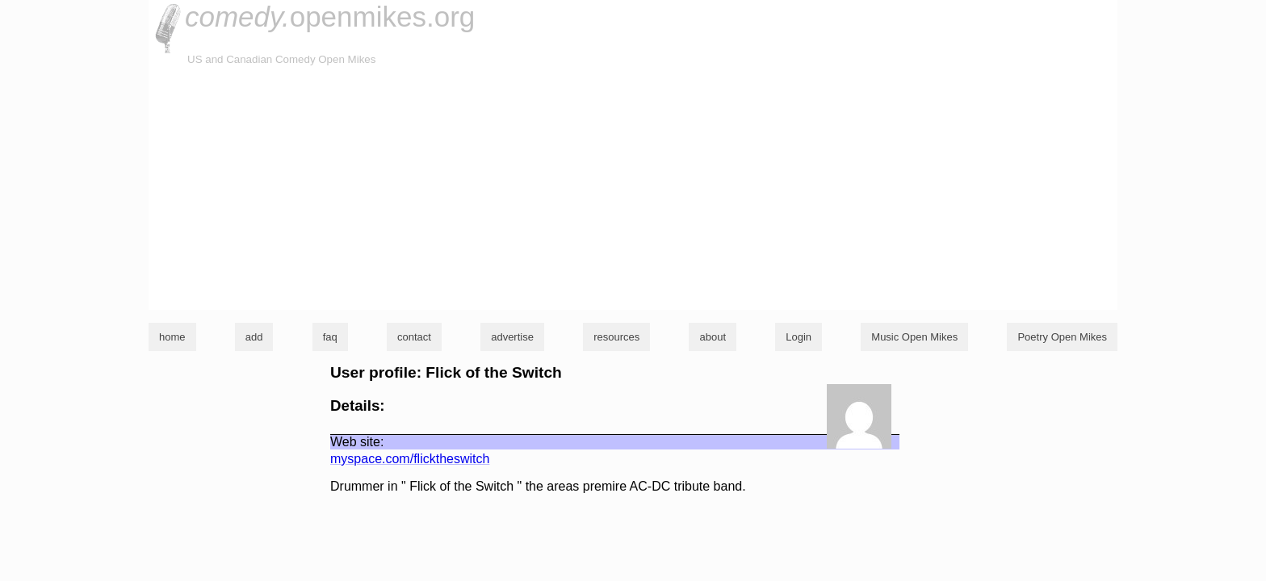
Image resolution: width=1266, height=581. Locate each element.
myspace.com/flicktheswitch (409, 459)
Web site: (357, 442)
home (172, 337)
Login (798, 337)
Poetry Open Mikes (1062, 337)
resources (616, 337)
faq (330, 337)
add (254, 337)
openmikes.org (330, 16)
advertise (512, 337)
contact (414, 337)
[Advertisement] (633, 189)
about (712, 337)
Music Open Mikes (914, 337)
